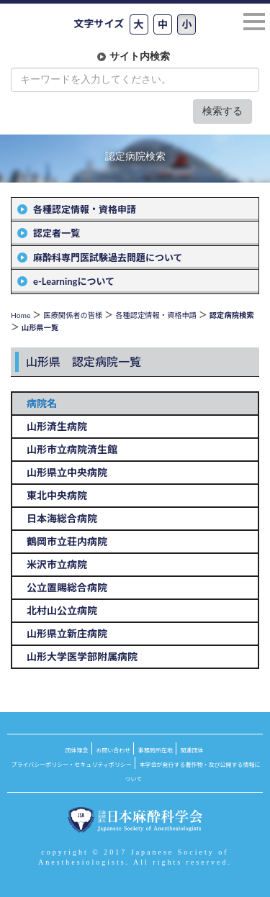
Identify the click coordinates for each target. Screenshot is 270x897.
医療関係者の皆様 (72, 315)
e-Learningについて (73, 281)
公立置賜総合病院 (67, 587)
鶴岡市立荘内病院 (67, 541)
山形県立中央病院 (67, 472)
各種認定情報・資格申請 (84, 209)
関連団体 (191, 750)
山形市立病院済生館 (72, 449)
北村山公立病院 (62, 610)
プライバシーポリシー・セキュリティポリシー (72, 764)
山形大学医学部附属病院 (82, 656)
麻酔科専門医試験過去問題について (108, 257)
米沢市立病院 (57, 564)
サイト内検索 (139, 56)
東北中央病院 (57, 495)
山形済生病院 (57, 426)
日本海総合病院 (62, 518)
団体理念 (77, 750)
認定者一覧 (56, 233)
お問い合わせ (113, 750)
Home (20, 315)
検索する (222, 111)
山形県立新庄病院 (67, 633)
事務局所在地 (155, 750)
